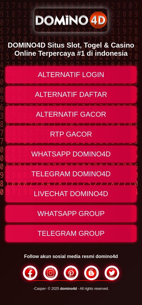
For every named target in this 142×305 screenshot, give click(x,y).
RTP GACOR (71, 134)
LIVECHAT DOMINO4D (71, 194)
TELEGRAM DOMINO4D (70, 174)
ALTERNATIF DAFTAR (71, 94)
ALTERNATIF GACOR (71, 114)
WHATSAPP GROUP (71, 213)
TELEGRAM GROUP (71, 233)
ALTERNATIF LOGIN (71, 75)
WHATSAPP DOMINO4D (71, 154)
